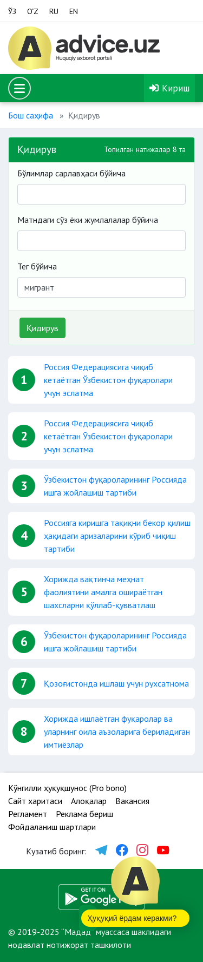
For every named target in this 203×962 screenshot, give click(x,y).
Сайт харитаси (35, 800)
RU (53, 11)
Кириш (169, 88)
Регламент (27, 813)
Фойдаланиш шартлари (52, 826)
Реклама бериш (84, 813)
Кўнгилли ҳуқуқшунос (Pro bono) (67, 787)
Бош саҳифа (30, 115)
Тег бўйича (37, 266)
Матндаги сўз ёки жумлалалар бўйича (87, 219)
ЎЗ (12, 11)
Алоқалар (89, 800)
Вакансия (132, 800)
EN (73, 11)
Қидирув (42, 327)
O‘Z (32, 11)
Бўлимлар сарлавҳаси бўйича (71, 173)
